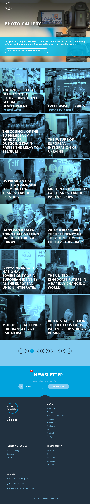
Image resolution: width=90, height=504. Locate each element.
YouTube (51, 457)
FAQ (48, 429)
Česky (49, 436)
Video (9, 457)
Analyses (51, 426)
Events (50, 412)
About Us (51, 408)
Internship (51, 422)
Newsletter (52, 419)
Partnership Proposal (57, 415)
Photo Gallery (23, 23)
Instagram (51, 461)
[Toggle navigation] (84, 6)
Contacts (51, 433)
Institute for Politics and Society (47, 498)
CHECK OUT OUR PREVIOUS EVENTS (25, 50)
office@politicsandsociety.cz (21, 488)
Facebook (51, 450)
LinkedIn (50, 464)
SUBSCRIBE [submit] (58, 386)
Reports (10, 454)
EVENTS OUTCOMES (17, 446)
